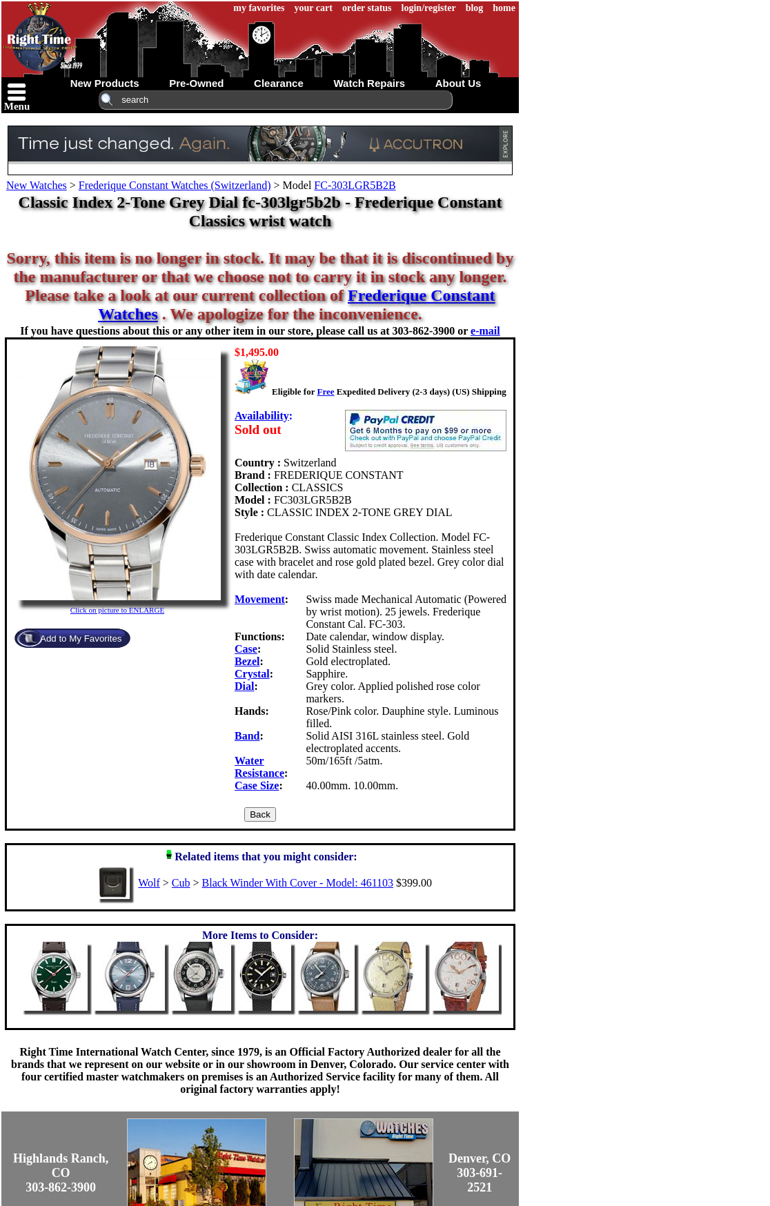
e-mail (485, 331)
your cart (314, 8)
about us (458, 83)
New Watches (36, 185)
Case (246, 649)
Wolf (149, 883)
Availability (262, 416)
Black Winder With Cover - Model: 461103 (297, 883)
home (504, 8)
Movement (260, 599)
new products (104, 83)
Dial (244, 686)
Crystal (252, 674)
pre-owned (196, 83)
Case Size (257, 785)
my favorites (258, 8)
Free (325, 391)
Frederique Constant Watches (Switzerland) (175, 185)
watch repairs (369, 83)
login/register (429, 8)
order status (367, 8)
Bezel (247, 661)
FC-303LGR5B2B (354, 185)
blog (475, 8)
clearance (279, 83)
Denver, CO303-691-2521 (479, 1172)
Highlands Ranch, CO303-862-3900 (60, 1172)
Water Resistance (259, 767)
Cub (181, 883)
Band (247, 736)
